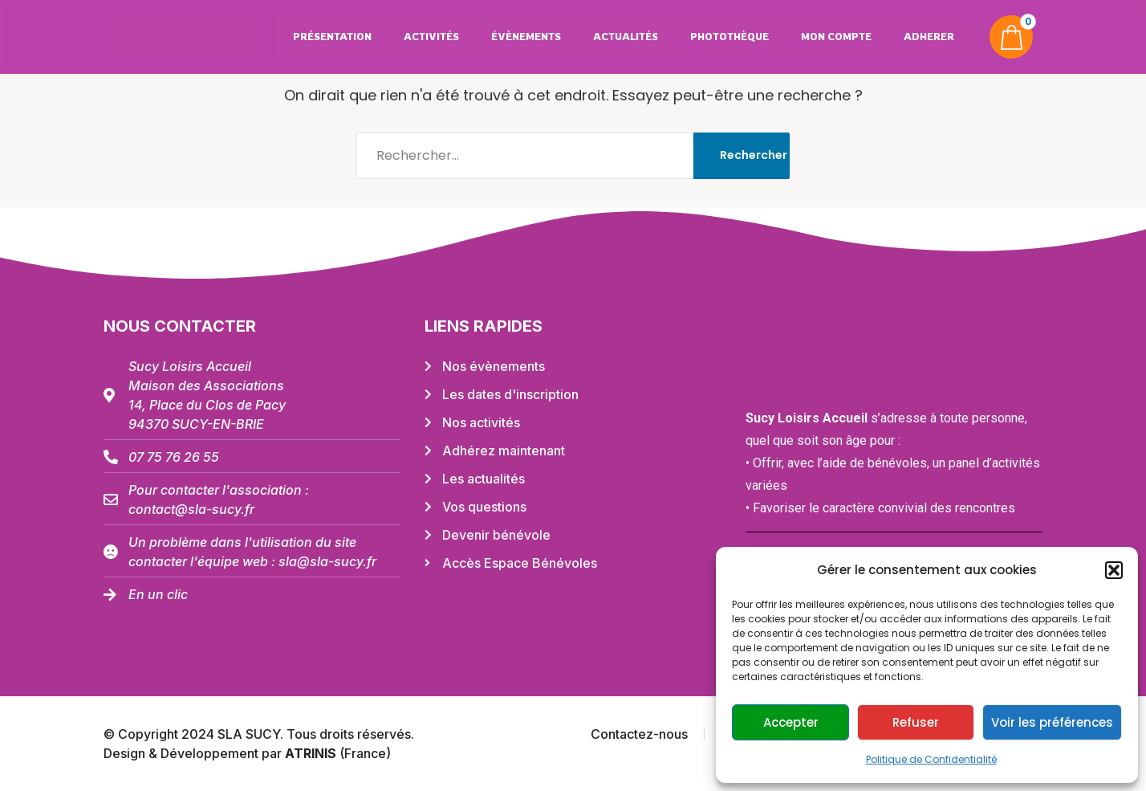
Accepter (791, 722)
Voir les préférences (1052, 722)
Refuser (915, 722)
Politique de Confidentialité (931, 759)
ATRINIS (312, 753)
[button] (1114, 570)
